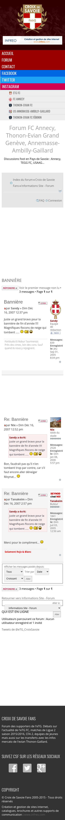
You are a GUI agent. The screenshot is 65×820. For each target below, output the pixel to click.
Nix (13, 425)
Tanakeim (18, 499)
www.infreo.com (34, 815)
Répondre (10, 288)
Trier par (37, 571)
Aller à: (56, 603)
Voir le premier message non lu (39, 288)
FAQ (41, 200)
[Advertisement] (32, 241)
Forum (7, 60)
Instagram (10, 86)
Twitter (8, 80)
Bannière (12, 280)
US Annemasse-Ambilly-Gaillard (29, 111)
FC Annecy (16, 99)
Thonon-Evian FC (20, 105)
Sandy (15, 308)
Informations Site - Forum (37, 186)
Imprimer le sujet (60, 190)
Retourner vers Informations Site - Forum (28, 598)
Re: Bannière (16, 419)
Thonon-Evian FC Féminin (25, 117)
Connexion (55, 200)
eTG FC (14, 93)
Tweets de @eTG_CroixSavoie (20, 629)
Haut (60, 362)
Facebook (9, 73)
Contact (8, 66)
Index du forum (23, 180)
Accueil (8, 53)
